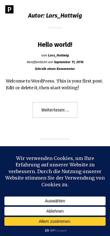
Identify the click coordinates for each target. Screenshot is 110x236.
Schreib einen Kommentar (55, 69)
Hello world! (55, 45)
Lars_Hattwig (58, 55)
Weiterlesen (59, 112)
